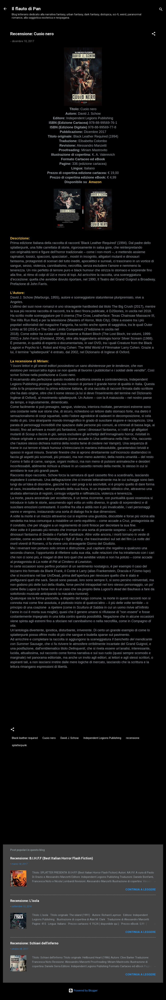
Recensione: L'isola (24, 901)
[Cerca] (161, 9)
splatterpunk (19, 745)
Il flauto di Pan (26, 8)
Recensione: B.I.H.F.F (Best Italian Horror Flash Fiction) (51, 858)
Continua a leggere (140, 889)
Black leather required (25, 738)
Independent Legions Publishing (102, 738)
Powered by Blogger (83, 990)
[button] (153, 34)
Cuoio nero (49, 738)
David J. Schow (70, 738)
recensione (132, 738)
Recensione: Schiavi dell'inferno (34, 943)
